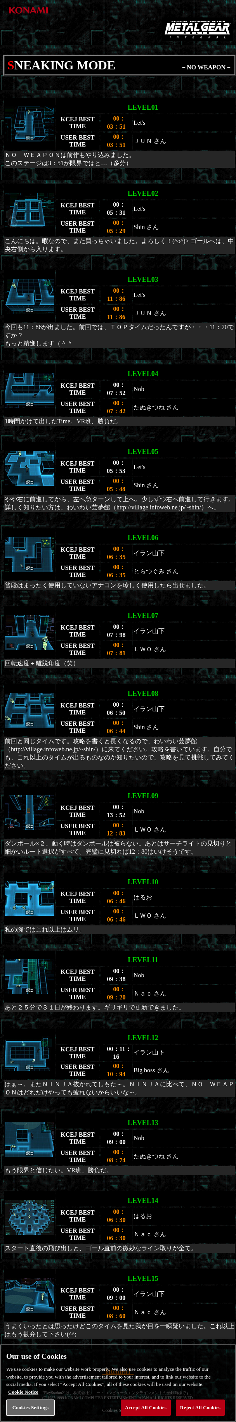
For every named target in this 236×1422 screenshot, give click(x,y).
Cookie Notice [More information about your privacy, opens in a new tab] (23, 1408)
